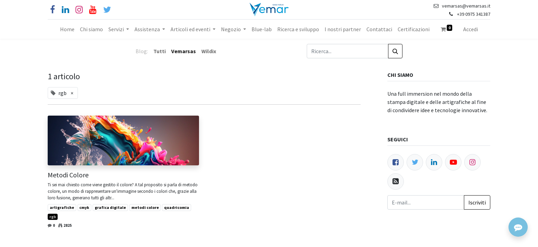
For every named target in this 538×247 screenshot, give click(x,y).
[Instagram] (79, 9)
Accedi (470, 29)
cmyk (84, 207)
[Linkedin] (65, 9)
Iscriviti (477, 202)
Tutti (159, 51)
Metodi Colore (68, 175)
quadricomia (176, 207)
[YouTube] (93, 9)
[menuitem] (67, 29)
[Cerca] (395, 51)
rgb (52, 216)
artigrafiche (62, 207)
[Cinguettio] (107, 9)
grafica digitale (110, 207)
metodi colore (145, 207)
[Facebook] (52, 9)
